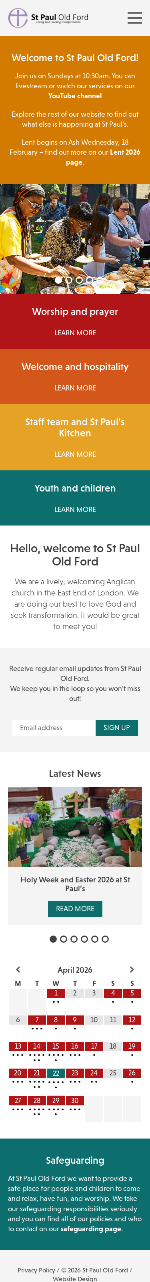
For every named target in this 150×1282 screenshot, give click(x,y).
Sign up (117, 728)
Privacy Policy (36, 1270)
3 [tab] (79, 280)
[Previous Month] (18, 970)
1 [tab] (58, 280)
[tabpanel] (75, 239)
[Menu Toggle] (135, 18)
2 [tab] (68, 280)
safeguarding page (91, 1229)
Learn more (75, 454)
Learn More (75, 333)
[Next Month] (132, 970)
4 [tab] (89, 280)
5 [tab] (100, 280)
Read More (75, 909)
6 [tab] (105, 939)
